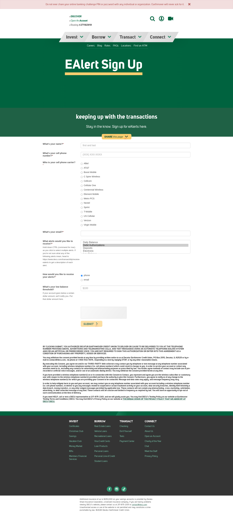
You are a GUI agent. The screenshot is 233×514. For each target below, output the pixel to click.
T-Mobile (86, 211)
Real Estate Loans (102, 426)
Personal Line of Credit (104, 456)
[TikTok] (124, 489)
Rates (107, 45)
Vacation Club (75, 441)
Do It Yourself (126, 431)
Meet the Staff (151, 451)
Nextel (85, 203)
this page (117, 136)
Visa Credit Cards (102, 441)
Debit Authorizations (135, 245)
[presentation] (104, 313)
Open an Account (152, 436)
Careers (91, 45)
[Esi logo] (69, 500)
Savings (73, 436)
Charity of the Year (153, 441)
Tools (122, 436)
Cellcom (86, 181)
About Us (149, 431)
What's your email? (53, 232)
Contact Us (150, 426)
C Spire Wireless (90, 176)
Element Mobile (90, 194)
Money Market (75, 446)
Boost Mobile (88, 172)
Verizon (86, 220)
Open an (79, 20)
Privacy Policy (151, 456)
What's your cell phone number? (55, 154)
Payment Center (127, 441)
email (85, 279)
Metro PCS (88, 198)
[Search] (152, 18)
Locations (126, 45)
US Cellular (88, 216)
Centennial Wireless (92, 190)
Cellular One (88, 185)
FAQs (116, 45)
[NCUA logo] (56, 500)
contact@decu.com (139, 504)
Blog (99, 45)
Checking (124, 426)
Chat (147, 446)
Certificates (74, 426)
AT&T (85, 168)
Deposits (135, 248)
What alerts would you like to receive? (58, 242)
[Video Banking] (170, 18)
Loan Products (101, 446)
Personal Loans (101, 451)
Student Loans (101, 461)
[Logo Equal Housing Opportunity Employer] (45, 500)
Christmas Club (76, 431)
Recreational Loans (103, 436)
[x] (189, 4)
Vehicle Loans (100, 431)
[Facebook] (109, 489)
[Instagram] (116, 489)
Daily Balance (135, 242)
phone (85, 275)
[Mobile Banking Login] (161, 18)
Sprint (85, 207)
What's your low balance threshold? (55, 288)
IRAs (71, 451)
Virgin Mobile (88, 225)
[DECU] (121, 18)
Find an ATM (140, 45)
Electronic (135, 251)
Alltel (84, 163)
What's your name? (53, 144)
